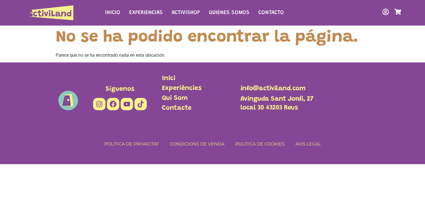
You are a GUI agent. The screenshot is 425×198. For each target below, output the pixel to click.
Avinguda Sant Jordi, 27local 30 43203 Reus (276, 103)
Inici (168, 78)
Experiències (182, 88)
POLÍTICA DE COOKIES (260, 144)
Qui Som (175, 98)
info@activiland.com (272, 88)
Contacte (176, 108)
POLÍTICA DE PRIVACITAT (131, 144)
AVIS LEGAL (308, 144)
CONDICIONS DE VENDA (197, 144)
